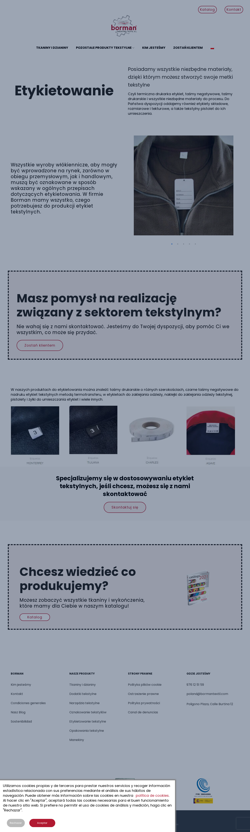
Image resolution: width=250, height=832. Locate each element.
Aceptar (42, 823)
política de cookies (152, 795)
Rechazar (16, 823)
